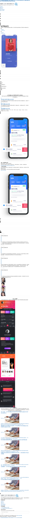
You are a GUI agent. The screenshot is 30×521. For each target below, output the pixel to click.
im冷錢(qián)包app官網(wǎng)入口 (6, 508)
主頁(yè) (1, 6)
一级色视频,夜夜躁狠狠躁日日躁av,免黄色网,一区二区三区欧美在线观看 (11, 517)
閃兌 (1, 165)
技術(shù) (1, 8)
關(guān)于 (1, 7)
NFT (3, 170)
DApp (5, 170)
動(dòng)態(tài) (2, 9)
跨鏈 (3, 165)
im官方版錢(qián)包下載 (5, 507)
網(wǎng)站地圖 (19, 515)
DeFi (1, 170)
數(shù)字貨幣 (2, 10)
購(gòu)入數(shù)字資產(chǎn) (9, 165)
